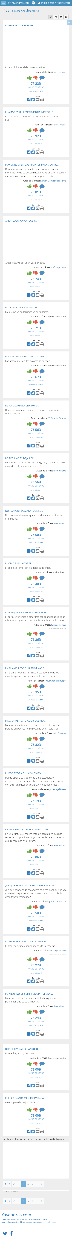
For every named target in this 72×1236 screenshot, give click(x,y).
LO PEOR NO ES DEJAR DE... (20, 458)
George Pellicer (57, 626)
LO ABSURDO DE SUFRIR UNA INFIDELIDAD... (29, 993)
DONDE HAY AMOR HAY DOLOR (22, 1048)
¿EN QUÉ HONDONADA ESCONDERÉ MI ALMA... (31, 885)
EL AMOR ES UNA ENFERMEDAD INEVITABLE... (30, 112)
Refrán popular (58, 267)
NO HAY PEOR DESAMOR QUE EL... (24, 510)
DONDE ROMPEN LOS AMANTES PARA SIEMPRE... (32, 164)
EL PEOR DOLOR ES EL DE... (20, 25)
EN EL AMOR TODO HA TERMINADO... (25, 668)
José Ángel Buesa (58, 789)
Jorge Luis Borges (57, 901)
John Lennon (60, 72)
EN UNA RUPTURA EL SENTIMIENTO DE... (27, 829)
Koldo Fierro (60, 470)
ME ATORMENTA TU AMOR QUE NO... (25, 720)
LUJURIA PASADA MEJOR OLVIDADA (24, 1098)
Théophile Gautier (57, 418)
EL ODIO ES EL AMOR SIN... (20, 563)
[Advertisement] (27, 46)
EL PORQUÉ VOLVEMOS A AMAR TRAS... (26, 612)
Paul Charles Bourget (55, 680)
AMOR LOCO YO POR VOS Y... (21, 220)
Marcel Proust (59, 124)
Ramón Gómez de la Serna (53, 180)
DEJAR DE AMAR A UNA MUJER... (22, 405)
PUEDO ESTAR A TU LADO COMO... (24, 773)
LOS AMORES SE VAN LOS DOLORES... (25, 356)
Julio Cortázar (59, 733)
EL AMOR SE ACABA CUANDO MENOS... (26, 941)
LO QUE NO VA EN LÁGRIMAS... (22, 307)
